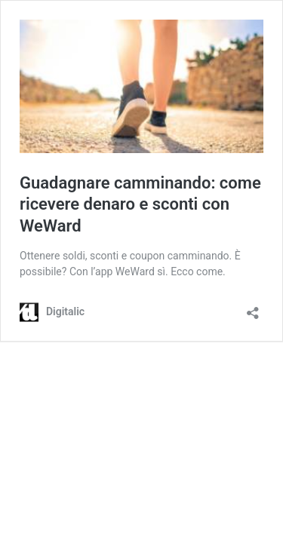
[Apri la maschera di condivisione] (252, 308)
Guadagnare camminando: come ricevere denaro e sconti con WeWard (140, 204)
